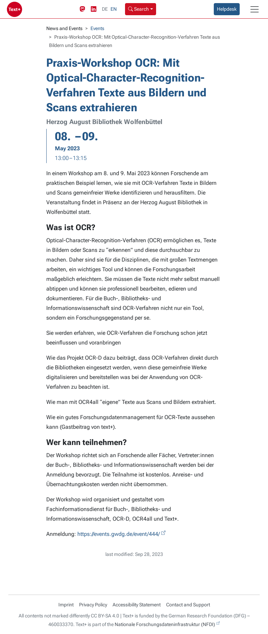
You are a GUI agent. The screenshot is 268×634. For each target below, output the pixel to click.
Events (97, 28)
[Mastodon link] (84, 9)
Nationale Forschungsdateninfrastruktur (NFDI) (165, 624)
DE (105, 9)
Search (138, 9)
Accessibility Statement (137, 604)
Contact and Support (188, 604)
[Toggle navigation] (254, 9)
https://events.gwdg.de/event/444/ (118, 534)
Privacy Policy (93, 604)
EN (114, 9)
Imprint (66, 604)
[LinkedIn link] (95, 9)
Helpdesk (227, 9)
